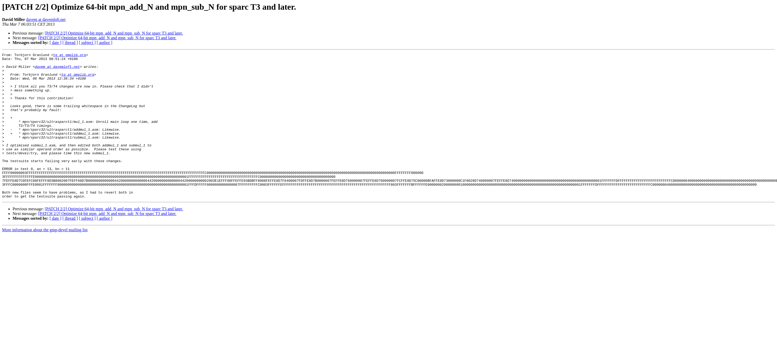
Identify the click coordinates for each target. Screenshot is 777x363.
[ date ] (55, 42)
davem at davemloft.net (46, 19)
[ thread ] (70, 42)
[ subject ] (87, 42)
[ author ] (104, 42)
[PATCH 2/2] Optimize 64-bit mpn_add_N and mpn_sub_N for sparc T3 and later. (114, 33)
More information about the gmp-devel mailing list (45, 259)
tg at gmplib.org (69, 55)
